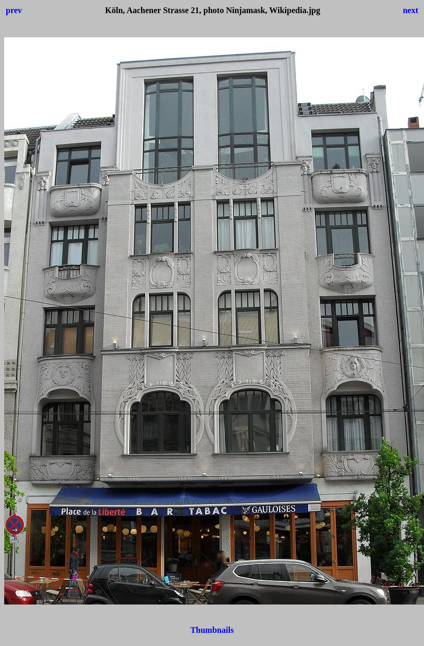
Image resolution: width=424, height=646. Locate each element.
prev (14, 10)
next (410, 10)
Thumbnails (212, 630)
